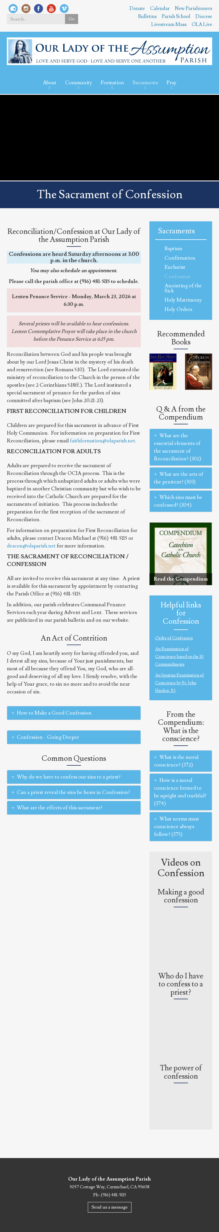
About (49, 82)
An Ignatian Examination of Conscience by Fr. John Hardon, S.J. (179, 683)
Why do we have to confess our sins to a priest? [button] (66, 777)
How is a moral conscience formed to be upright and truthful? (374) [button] (180, 792)
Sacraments (145, 82)
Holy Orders (178, 309)
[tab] (74, 713)
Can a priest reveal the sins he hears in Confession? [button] (70, 792)
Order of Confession (174, 638)
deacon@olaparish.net (31, 546)
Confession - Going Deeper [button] (45, 737)
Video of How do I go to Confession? (180, 927)
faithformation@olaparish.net (102, 441)
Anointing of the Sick (183, 288)
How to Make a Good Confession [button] (51, 713)
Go (71, 19)
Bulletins (147, 16)
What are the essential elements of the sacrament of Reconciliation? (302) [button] (177, 447)
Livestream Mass (168, 24)
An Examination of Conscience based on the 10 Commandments (179, 656)
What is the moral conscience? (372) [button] (176, 761)
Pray (172, 82)
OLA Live (202, 24)
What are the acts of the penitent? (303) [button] (178, 478)
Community (78, 82)
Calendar (160, 8)
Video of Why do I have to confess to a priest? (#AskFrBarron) (180, 1019)
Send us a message (110, 1207)
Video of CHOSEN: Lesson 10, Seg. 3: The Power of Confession (180, 1103)
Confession (177, 276)
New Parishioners (193, 8)
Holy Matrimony (183, 300)
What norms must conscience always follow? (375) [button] (176, 827)
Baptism (173, 248)
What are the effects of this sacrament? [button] (56, 807)
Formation (112, 82)
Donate (137, 8)
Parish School (176, 16)
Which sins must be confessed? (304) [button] (178, 501)
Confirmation (180, 258)
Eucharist (175, 267)
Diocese (203, 16)
